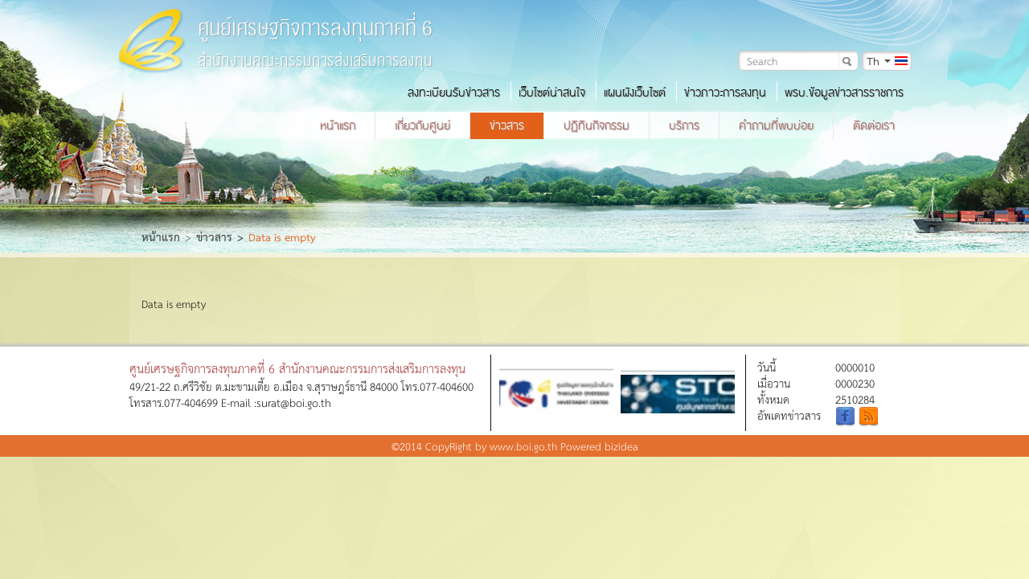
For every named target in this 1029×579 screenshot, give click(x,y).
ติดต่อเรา (874, 125)
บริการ (684, 125)
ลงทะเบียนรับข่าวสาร (454, 92)
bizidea (621, 445)
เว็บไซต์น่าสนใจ (552, 92)
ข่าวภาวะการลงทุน (725, 92)
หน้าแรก (337, 125)
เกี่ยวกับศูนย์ (422, 125)
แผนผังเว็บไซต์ (635, 92)
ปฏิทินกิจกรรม (596, 125)
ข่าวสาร (507, 125)
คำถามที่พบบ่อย (776, 125)
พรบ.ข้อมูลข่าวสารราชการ (844, 92)
